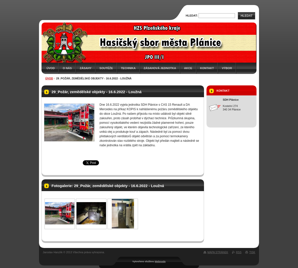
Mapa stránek (218, 252)
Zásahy (86, 68)
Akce (188, 68)
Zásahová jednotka (160, 68)
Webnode (160, 261)
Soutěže (106, 68)
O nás (67, 68)
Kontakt (207, 68)
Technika (128, 68)
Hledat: (192, 15)
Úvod (50, 68)
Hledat (246, 16)
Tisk (252, 252)
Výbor (227, 68)
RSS (239, 252)
